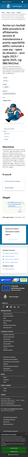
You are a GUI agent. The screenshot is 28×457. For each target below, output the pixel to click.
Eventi (4, 390)
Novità (8, 12)
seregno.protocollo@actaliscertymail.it (13, 409)
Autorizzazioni (6, 368)
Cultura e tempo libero (8, 337)
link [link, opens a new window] (6, 445)
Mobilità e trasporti (8, 350)
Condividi (6, 78)
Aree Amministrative (8, 316)
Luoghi (5, 388)
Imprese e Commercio (8, 341)
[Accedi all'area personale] (22, 2)
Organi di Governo (7, 313)
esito (15, 155)
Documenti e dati (7, 327)
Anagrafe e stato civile (8, 334)
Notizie (5, 377)
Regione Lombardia (6, 2)
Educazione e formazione (9, 357)
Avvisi (13, 12)
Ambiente (5, 364)
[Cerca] (25, 6)
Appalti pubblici (7, 344)
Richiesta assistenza (8, 424)
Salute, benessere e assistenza (10, 366)
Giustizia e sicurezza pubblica (10, 359)
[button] (14, 454)
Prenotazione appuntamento (10, 417)
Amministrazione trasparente (10, 431)
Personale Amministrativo (9, 325)
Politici (5, 323)
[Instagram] (10, 306)
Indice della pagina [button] (9, 129)
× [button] (26, 433)
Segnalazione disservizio (9, 419)
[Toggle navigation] (3, 6)
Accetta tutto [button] (14, 448)
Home (3, 12)
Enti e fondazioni (7, 320)
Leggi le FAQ (6, 422)
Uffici (4, 318)
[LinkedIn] (14, 306)
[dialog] (14, 444)
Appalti (18, 12)
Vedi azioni (6, 81)
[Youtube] (7, 306)
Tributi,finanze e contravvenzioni (11, 361)
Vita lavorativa (6, 339)
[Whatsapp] (18, 306)
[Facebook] (3, 306)
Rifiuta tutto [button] (14, 451)
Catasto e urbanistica (8, 346)
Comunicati (6, 379)
